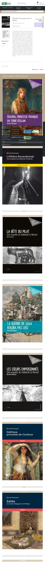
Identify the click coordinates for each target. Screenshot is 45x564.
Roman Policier (16, 26)
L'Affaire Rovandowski (22, 206)
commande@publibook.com (7, 144)
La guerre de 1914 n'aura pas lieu (22, 344)
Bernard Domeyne (18, 23)
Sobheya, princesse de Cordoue (22, 482)
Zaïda (22, 551)
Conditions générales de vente (17, 136)
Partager (3, 45)
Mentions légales (17, 133)
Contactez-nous (16, 131)
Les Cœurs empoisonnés (22, 413)
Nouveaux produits (17, 129)
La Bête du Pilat (22, 275)
